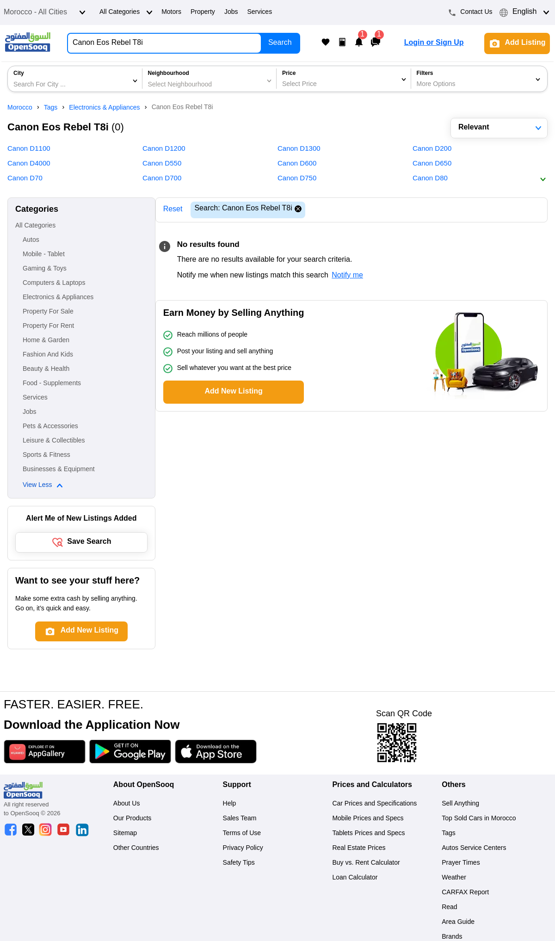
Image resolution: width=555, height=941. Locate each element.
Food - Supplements (52, 383)
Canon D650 (432, 164)
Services (259, 12)
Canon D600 (297, 164)
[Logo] (27, 43)
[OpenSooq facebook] (11, 831)
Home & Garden (46, 340)
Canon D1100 (28, 149)
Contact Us (470, 12)
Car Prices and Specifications (374, 804)
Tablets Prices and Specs (368, 833)
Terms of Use (242, 833)
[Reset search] (298, 210)
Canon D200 (432, 149)
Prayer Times (461, 863)
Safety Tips (239, 863)
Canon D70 (25, 179)
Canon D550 (161, 164)
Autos (31, 240)
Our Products (132, 819)
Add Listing (517, 43)
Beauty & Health (46, 369)
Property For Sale (48, 312)
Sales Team (240, 819)
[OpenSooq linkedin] (82, 831)
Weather (454, 878)
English (525, 12)
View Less (44, 485)
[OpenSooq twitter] (28, 831)
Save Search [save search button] (81, 542)
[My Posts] (342, 43)
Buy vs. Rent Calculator (366, 863)
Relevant (500, 128)
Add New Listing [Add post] (81, 631)
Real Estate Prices (358, 848)
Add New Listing (233, 392)
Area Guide (458, 922)
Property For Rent (48, 326)
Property (203, 12)
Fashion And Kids (48, 355)
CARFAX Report (465, 893)
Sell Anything (460, 804)
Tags (449, 833)
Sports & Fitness (46, 455)
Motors (171, 12)
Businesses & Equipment (59, 470)
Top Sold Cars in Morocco (479, 819)
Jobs (231, 12)
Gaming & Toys (45, 269)
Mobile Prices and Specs (367, 819)
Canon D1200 (163, 149)
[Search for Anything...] (162, 43)
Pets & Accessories (50, 427)
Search (280, 43)
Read (449, 907)
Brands (452, 937)
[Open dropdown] (82, 12)
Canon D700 (161, 179)
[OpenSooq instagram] (45, 830)
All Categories (126, 12)
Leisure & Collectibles (54, 441)
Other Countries (136, 848)
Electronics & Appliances (58, 297)
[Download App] (45, 753)
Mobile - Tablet (44, 254)
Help (229, 804)
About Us (126, 804)
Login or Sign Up (434, 43)
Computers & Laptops (54, 283)
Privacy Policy (243, 848)
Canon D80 (430, 179)
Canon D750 (297, 179)
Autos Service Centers (474, 848)
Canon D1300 (299, 149)
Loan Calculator (354, 878)
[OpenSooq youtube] (63, 831)
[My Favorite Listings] (325, 43)
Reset (173, 209)
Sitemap (125, 833)
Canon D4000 (28, 164)
